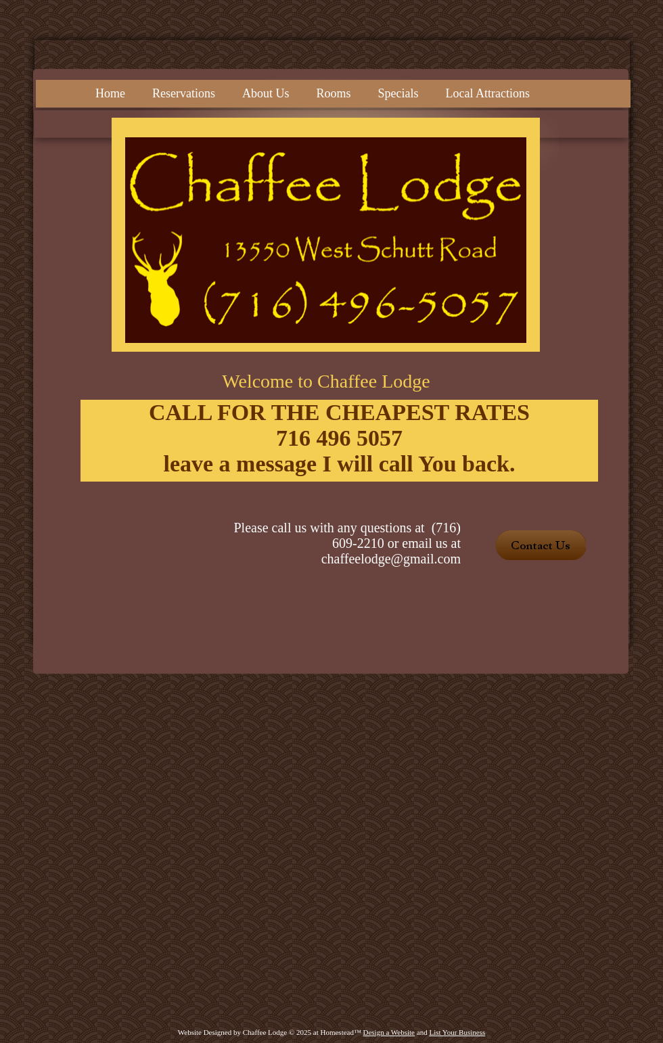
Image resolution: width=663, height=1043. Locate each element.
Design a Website (389, 1032)
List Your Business (457, 1032)
